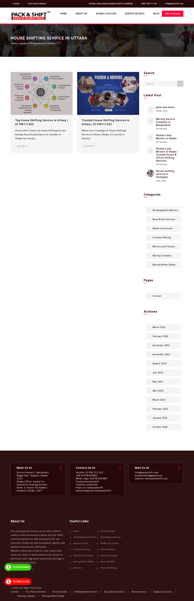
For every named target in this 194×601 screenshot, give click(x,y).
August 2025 (160, 363)
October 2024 (160, 427)
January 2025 (160, 418)
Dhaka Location (106, 13)
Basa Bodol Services (164, 219)
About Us (81, 13)
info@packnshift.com (174, 4)
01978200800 (21, 567)
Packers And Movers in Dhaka (166, 137)
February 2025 (160, 409)
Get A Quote (172, 13)
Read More (22, 146)
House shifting (107, 549)
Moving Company (162, 255)
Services (77, 568)
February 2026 (160, 336)
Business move (80, 543)
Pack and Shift (107, 561)
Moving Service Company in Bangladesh (165, 122)
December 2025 (161, 345)
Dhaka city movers (163, 228)
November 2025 (161, 354)
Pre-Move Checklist (36, 591)
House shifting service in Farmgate (165, 174)
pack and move (165, 107)
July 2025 (158, 372)
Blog (156, 13)
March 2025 (159, 399)
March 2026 (159, 327)
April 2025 (158, 390)
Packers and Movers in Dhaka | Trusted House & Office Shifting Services (167, 154)
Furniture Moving (162, 237)
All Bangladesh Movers (165, 210)
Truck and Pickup (109, 568)
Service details (134, 13)
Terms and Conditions (37, 4)
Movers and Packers (164, 246)
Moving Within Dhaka (164, 264)
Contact (16, 4)
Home (63, 13)
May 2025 (158, 381)
